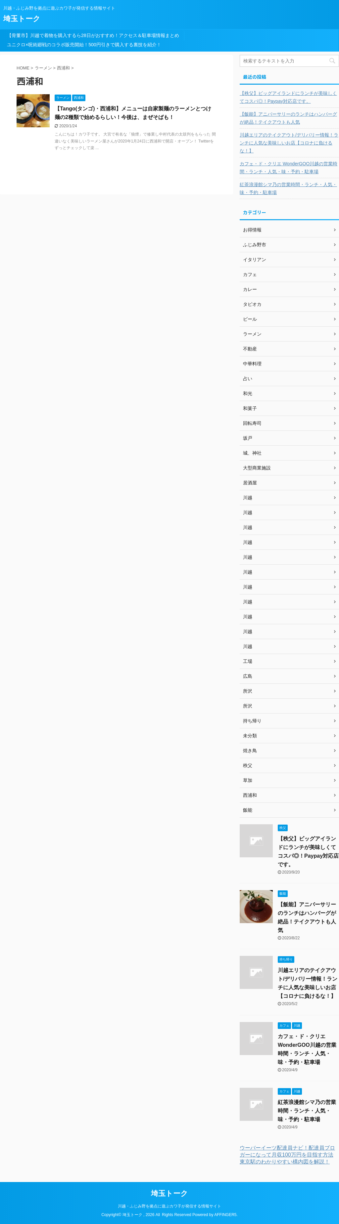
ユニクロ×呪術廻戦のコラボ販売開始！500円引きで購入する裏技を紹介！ (84, 44)
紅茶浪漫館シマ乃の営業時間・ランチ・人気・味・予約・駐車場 (288, 188)
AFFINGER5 (225, 1214)
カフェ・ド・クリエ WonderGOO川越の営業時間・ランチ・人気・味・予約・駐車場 (288, 167)
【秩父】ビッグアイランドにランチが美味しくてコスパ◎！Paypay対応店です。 (288, 97)
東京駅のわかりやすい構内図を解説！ (285, 1161)
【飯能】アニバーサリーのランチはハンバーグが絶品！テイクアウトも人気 (288, 118)
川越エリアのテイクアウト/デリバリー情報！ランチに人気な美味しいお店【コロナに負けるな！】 (289, 142)
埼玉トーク (21, 19)
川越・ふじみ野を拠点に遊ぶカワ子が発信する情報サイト (169, 1206)
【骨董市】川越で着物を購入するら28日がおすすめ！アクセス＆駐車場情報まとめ (93, 35)
